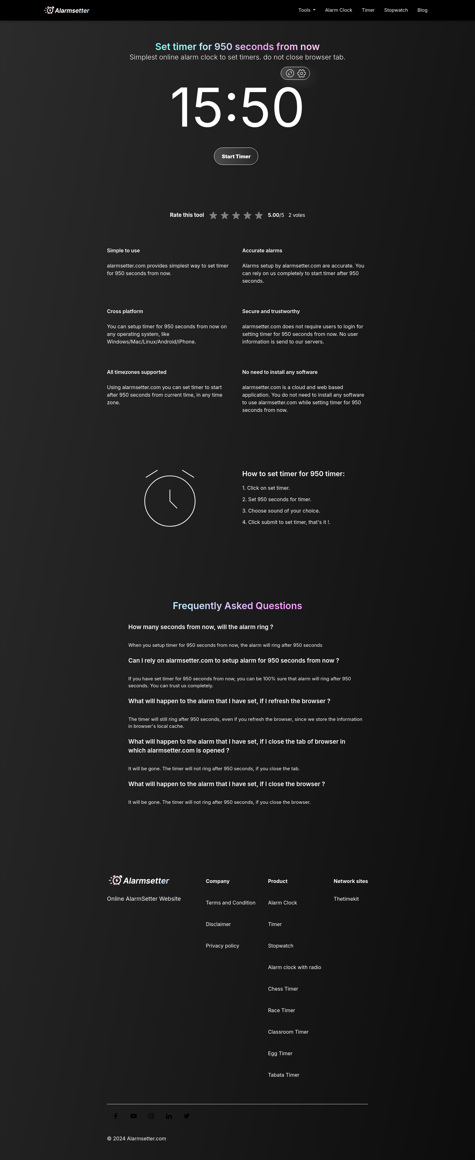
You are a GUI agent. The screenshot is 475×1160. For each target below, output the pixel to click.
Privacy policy (222, 945)
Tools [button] (305, 10)
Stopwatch (396, 10)
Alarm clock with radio (294, 967)
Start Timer (236, 156)
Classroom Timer (288, 1032)
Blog (422, 10)
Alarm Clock (338, 10)
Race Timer (281, 1010)
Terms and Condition (230, 902)
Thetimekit (346, 899)
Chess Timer (283, 989)
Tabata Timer (283, 1075)
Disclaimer (218, 924)
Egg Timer (280, 1053)
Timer (368, 10)
